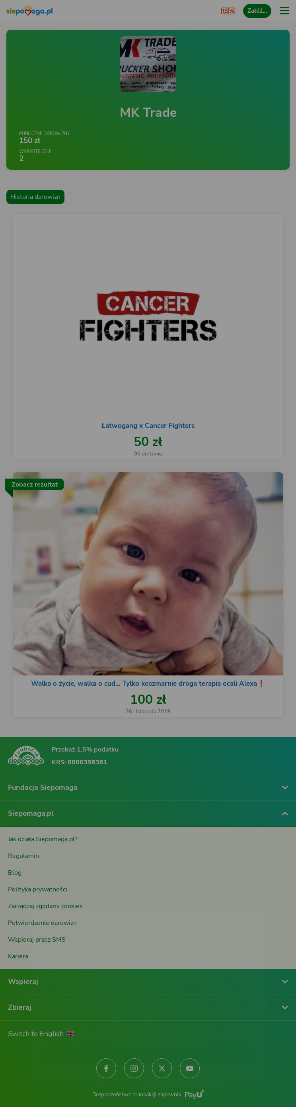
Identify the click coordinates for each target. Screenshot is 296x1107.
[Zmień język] (22, 902)
